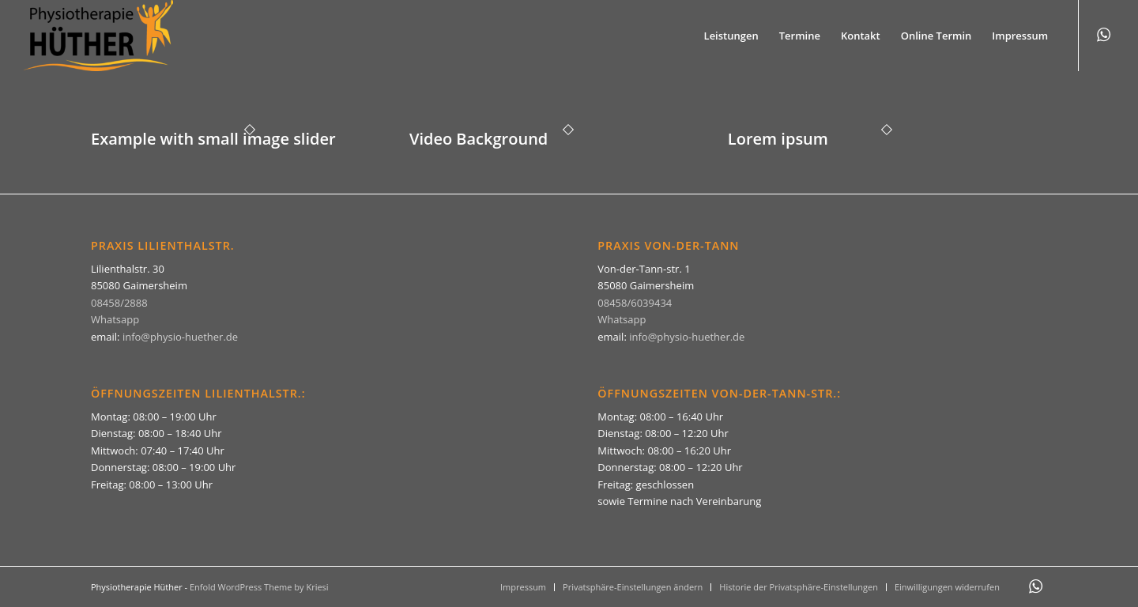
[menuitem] (731, 35)
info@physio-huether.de (180, 337)
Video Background (478, 138)
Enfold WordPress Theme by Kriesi (259, 587)
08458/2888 (119, 303)
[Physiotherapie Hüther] (98, 35)
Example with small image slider (213, 138)
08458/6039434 (634, 303)
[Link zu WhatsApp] (1103, 35)
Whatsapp (115, 319)
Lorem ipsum (778, 138)
